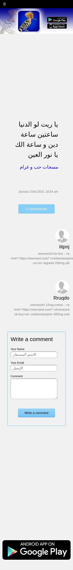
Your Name (18, 349)
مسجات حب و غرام (39, 167)
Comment (17, 376)
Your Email (17, 362)
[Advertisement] (35, 69)
